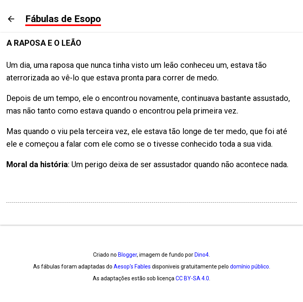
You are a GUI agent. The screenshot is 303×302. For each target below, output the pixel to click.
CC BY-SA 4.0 (192, 278)
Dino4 (202, 255)
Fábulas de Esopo (63, 18)
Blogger (127, 255)
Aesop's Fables (132, 266)
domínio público (249, 266)
